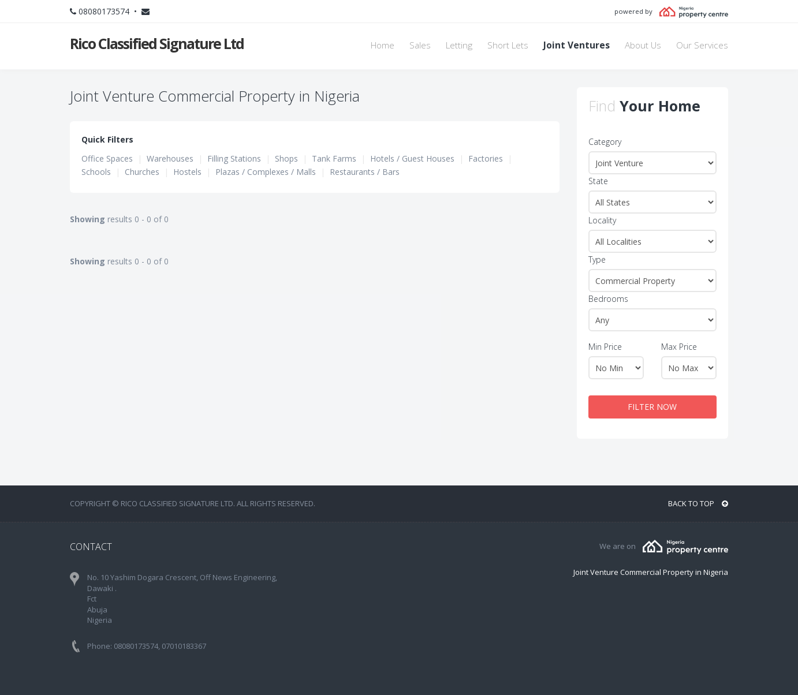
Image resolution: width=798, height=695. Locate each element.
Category (604, 141)
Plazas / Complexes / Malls (265, 171)
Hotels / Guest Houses (412, 158)
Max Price (679, 346)
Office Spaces (107, 158)
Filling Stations (234, 158)
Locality (602, 220)
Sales (420, 45)
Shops (286, 158)
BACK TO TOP (698, 503)
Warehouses (170, 158)
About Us (643, 45)
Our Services (702, 45)
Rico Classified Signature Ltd (157, 43)
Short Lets (507, 45)
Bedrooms (608, 298)
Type (597, 259)
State (598, 180)
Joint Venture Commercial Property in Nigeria (650, 572)
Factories (485, 158)
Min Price (605, 346)
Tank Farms (334, 158)
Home (382, 45)
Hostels (187, 171)
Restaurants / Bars (365, 171)
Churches (142, 171)
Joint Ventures (576, 45)
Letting (459, 45)
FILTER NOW (652, 406)
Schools (96, 171)
